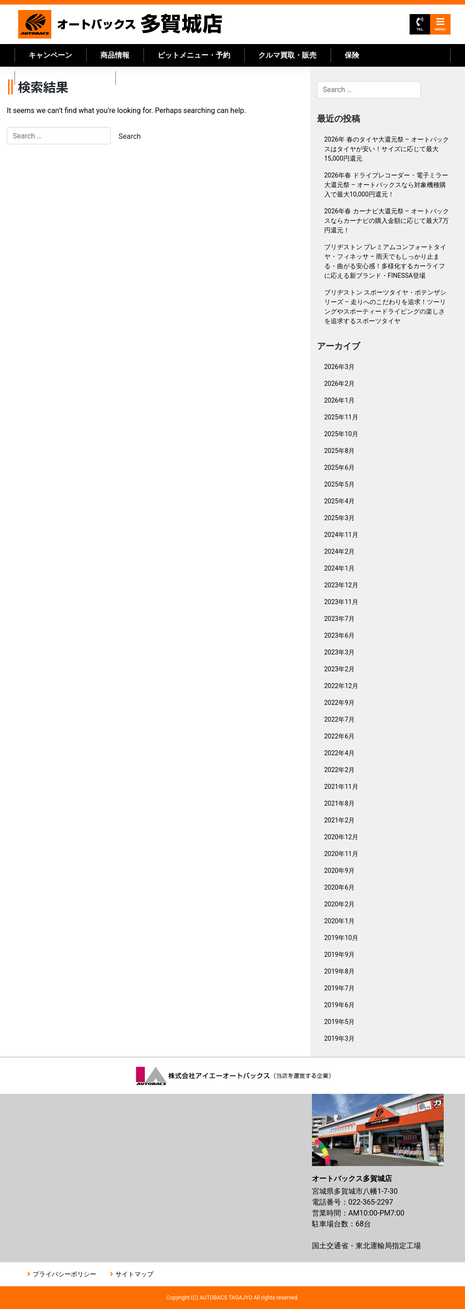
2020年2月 (339, 904)
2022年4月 (339, 753)
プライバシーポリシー (64, 1274)
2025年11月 (341, 417)
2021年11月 (341, 786)
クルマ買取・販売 (287, 55)
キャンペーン (50, 55)
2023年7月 (339, 618)
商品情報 (114, 55)
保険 (352, 55)
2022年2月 (339, 769)
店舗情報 (143, 78)
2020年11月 (341, 853)
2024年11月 (341, 534)
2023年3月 (339, 652)
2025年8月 (339, 450)
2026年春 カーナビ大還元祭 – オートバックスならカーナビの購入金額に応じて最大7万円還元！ (386, 220)
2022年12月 (341, 685)
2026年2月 (339, 383)
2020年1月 (339, 921)
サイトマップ (134, 1274)
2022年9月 (339, 702)
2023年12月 (341, 585)
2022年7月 (339, 719)
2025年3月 (339, 518)
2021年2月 (339, 820)
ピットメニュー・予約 (194, 55)
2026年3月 (339, 366)
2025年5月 (339, 484)
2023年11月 (341, 601)
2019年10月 (341, 937)
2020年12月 (341, 837)
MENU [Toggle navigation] (440, 24)
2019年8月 (339, 971)
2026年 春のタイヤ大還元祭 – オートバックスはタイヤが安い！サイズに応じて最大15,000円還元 (386, 149)
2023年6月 (339, 635)
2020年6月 (339, 887)
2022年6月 (339, 736)
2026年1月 (339, 400)
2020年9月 (339, 870)
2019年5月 (339, 1021)
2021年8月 (339, 803)
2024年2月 (339, 551)
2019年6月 (339, 1005)
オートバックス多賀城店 (120, 24)
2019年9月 (339, 954)
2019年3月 (339, 1038)
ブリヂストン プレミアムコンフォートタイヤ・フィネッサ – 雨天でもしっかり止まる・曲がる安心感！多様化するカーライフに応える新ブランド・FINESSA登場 (385, 261)
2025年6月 (339, 467)
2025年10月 (341, 434)
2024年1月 (339, 568)
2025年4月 (339, 501)
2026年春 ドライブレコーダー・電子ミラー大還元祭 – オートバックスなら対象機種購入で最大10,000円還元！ (386, 185)
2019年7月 (339, 988)
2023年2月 (339, 669)
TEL (419, 24)
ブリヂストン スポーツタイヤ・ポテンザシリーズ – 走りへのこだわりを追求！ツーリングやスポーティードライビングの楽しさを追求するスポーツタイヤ (385, 307)
